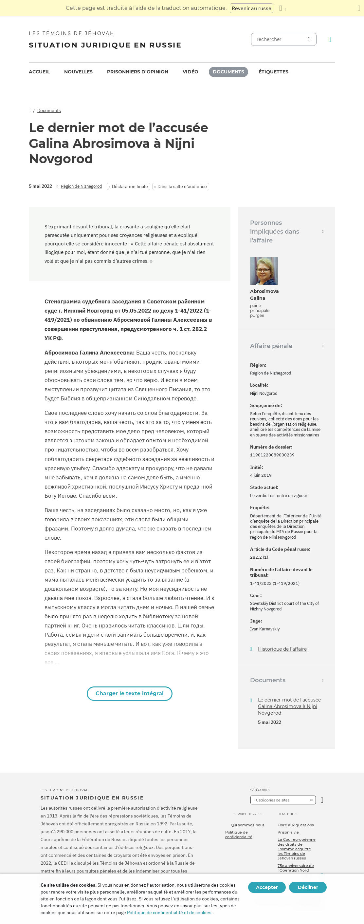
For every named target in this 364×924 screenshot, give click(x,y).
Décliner (308, 887)
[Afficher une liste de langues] (282, 8)
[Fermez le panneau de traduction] (358, 8)
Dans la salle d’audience (182, 186)
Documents (228, 72)
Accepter (267, 887)
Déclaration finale (130, 186)
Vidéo (190, 72)
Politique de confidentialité (238, 834)
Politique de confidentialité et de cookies (169, 912)
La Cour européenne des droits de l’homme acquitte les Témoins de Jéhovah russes (297, 848)
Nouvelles (78, 72)
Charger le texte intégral (130, 693)
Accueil (39, 72)
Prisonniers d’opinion (137, 72)
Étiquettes (273, 72)
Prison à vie (288, 832)
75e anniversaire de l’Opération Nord (296, 868)
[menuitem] (39, 72)
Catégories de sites (272, 800)
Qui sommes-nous (247, 825)
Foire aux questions (296, 825)
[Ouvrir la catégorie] (321, 800)
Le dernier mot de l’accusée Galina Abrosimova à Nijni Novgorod (289, 706)
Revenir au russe (251, 8)
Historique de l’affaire (282, 649)
